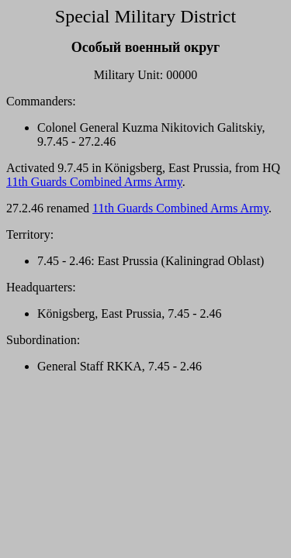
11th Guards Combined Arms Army (94, 181)
